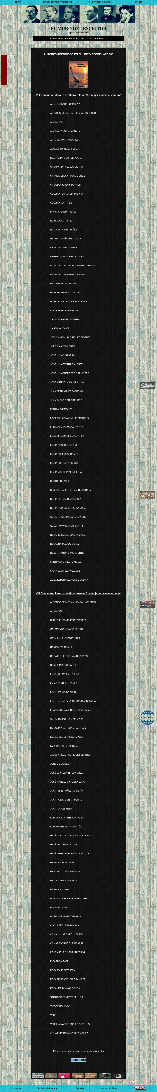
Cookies (80, 1088)
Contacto (16, 1088)
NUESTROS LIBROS (100, 2)
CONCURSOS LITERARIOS (57, 2)
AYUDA (138, 2)
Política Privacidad (48, 1088)
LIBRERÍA (78, 1060)
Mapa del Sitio (109, 1088)
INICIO (17, 2)
